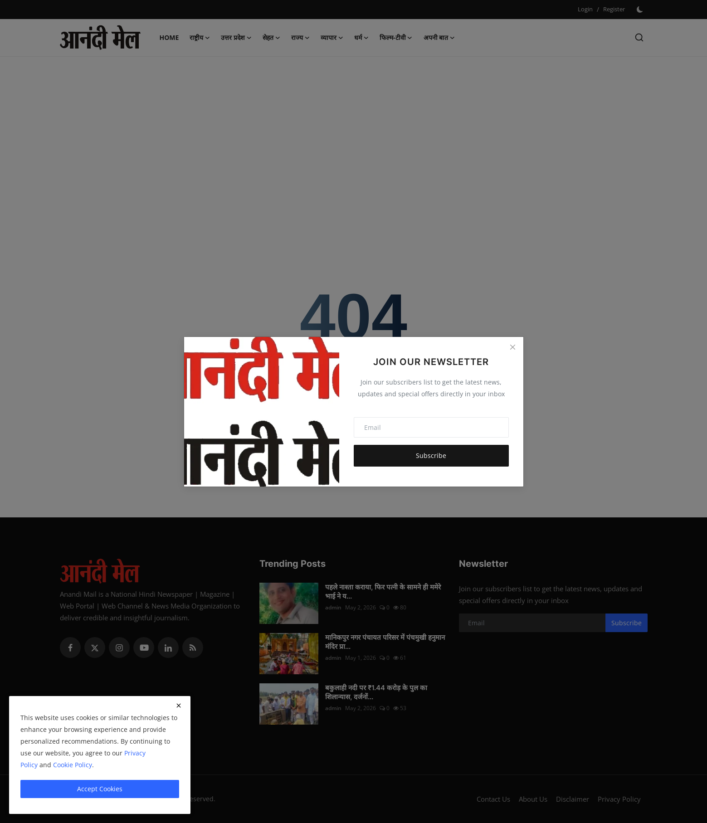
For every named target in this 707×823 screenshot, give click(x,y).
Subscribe (431, 455)
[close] (178, 706)
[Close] (512, 347)
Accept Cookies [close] (99, 788)
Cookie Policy (72, 764)
